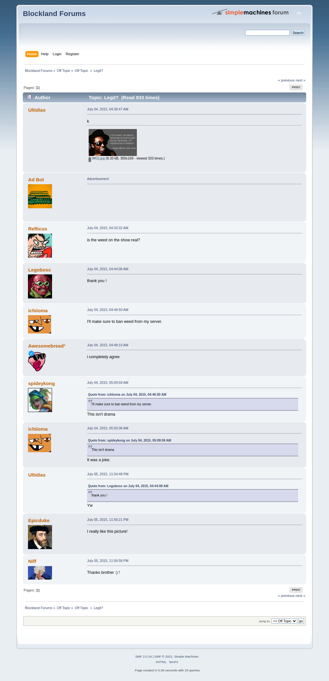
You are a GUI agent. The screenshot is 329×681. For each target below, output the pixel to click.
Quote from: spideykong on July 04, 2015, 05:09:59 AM (129, 440)
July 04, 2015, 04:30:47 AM (107, 109)
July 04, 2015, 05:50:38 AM (107, 428)
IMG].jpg (97, 158)
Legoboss (39, 269)
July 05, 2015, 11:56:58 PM (108, 561)
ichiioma (38, 310)
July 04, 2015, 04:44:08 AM (107, 269)
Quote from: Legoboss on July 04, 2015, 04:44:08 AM (128, 486)
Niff (32, 561)
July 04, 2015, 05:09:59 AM (107, 382)
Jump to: (265, 621)
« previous (286, 80)
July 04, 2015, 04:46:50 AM (107, 310)
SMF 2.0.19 (143, 656)
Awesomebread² (46, 346)
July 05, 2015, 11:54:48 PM (108, 474)
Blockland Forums (54, 14)
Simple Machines (186, 656)
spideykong (41, 383)
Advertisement (98, 179)
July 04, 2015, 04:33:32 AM (107, 228)
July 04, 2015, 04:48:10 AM (107, 345)
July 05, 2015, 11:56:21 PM (108, 520)
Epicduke (39, 520)
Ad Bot (36, 179)
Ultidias (37, 110)
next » (301, 80)
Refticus (37, 228)
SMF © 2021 (164, 656)
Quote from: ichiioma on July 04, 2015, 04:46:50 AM (127, 394)
